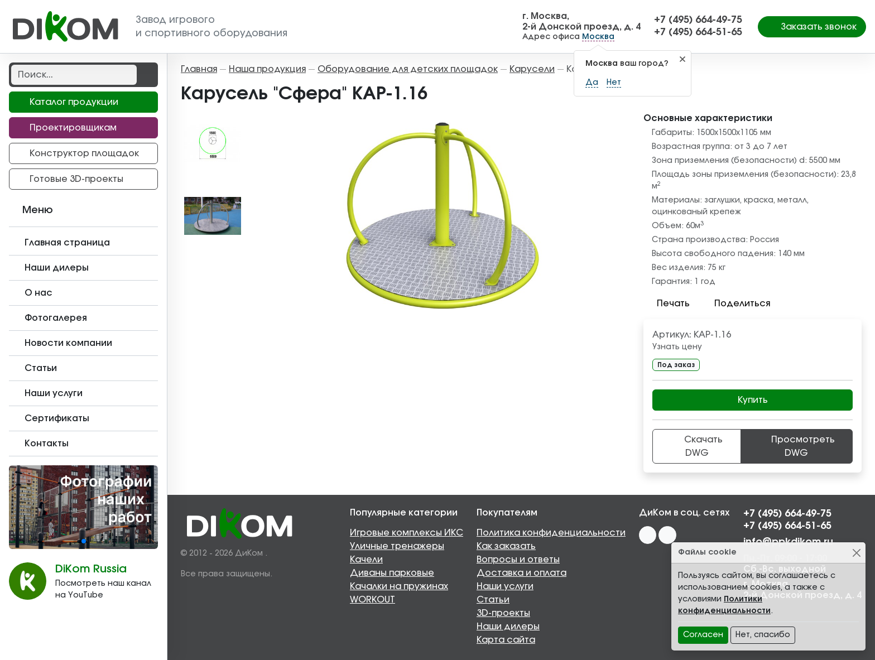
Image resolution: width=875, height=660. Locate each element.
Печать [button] (666, 303)
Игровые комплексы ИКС (406, 532)
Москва (598, 37)
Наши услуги (505, 586)
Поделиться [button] (735, 303)
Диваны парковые (392, 573)
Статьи (493, 599)
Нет (614, 82)
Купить (753, 400)
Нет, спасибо (762, 635)
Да (591, 82)
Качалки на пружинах (399, 586)
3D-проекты (503, 613)
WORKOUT (372, 599)
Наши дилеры (508, 626)
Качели (366, 559)
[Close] (856, 552)
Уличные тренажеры (397, 546)
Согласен (703, 635)
